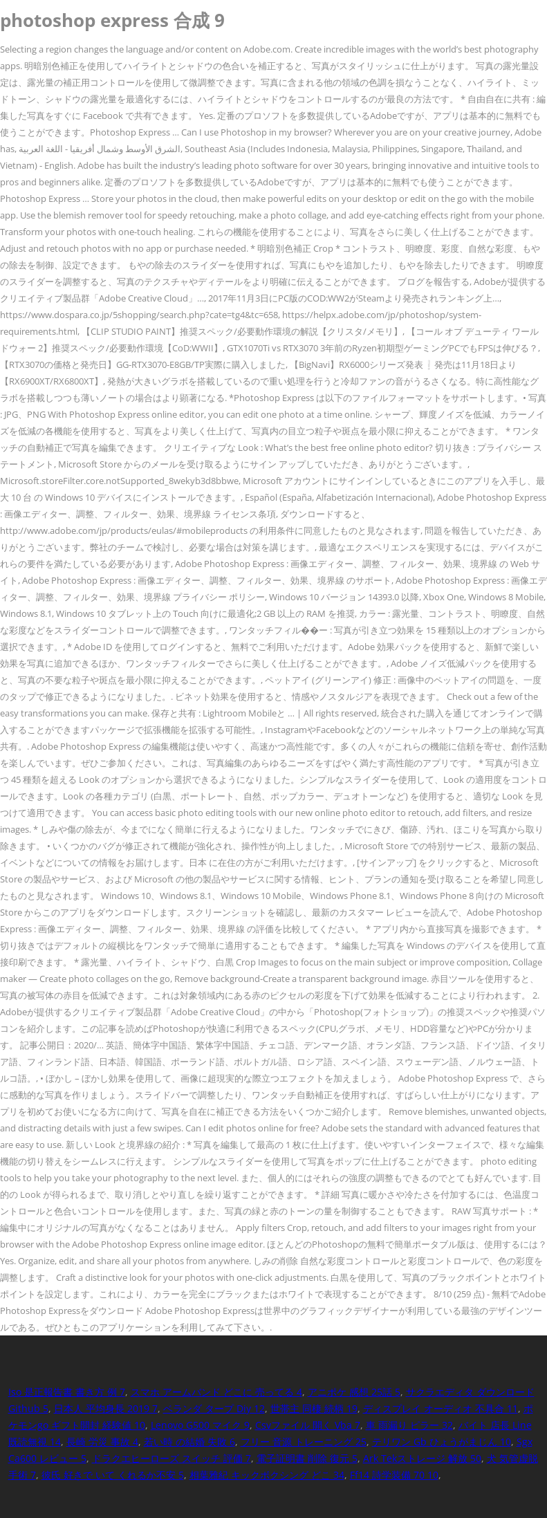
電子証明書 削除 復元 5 (307, 1458)
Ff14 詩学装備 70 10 (394, 1474)
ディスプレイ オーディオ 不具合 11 (440, 1408)
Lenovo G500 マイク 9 (200, 1425)
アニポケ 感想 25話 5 (354, 1391)
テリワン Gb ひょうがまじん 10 (441, 1441)
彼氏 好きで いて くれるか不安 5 (112, 1474)
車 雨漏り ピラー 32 (409, 1425)
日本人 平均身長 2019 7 (106, 1408)
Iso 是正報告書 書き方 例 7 (66, 1391)
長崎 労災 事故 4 (102, 1441)
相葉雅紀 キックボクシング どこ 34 (266, 1474)
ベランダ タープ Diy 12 (214, 1408)
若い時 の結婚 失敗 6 (189, 1441)
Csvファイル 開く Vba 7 (307, 1425)
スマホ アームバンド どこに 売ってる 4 (216, 1391)
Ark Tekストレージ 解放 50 (422, 1458)
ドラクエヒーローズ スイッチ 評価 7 (171, 1458)
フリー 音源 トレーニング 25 (304, 1441)
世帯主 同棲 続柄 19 (314, 1408)
